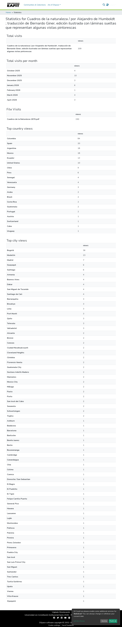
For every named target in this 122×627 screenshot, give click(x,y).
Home (8, 12)
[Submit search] (103, 4)
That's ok (112, 621)
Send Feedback (68, 625)
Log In (112, 5)
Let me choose (79, 621)
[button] (107, 4)
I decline (104, 621)
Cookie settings (54, 625)
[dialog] (96, 617)
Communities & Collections (35, 5)
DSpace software (46, 622)
